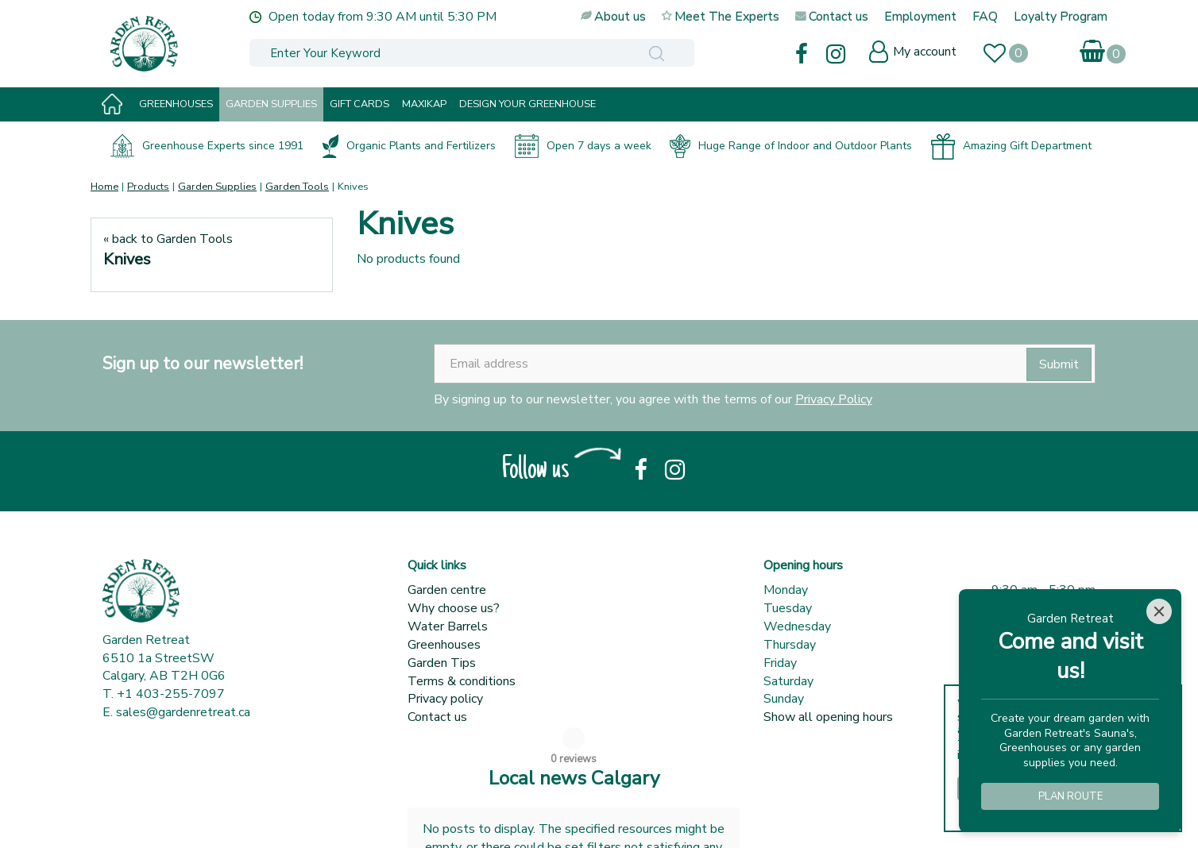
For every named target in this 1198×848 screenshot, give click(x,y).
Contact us (437, 717)
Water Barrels (448, 626)
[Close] (1159, 611)
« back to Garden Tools (168, 239)
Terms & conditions (462, 681)
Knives (127, 259)
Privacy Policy (833, 399)
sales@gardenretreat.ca (183, 712)
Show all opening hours (828, 717)
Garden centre (447, 590)
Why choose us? (454, 608)
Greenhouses (444, 644)
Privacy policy (445, 698)
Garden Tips (442, 663)
